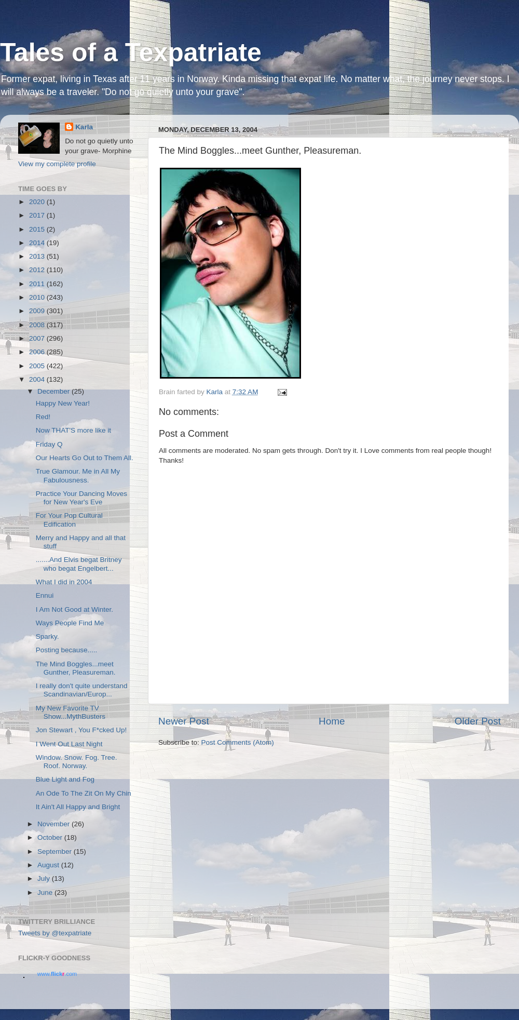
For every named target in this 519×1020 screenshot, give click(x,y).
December (54, 391)
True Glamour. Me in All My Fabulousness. (78, 475)
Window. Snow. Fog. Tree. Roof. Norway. (76, 762)
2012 (38, 270)
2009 (38, 311)
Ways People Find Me (70, 623)
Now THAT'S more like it (73, 430)
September (55, 851)
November (54, 824)
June (45, 892)
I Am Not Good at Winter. (74, 609)
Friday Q (49, 444)
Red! (43, 417)
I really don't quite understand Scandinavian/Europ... (82, 690)
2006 (38, 352)
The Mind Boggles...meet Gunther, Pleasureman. (76, 668)
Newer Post (183, 721)
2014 (38, 243)
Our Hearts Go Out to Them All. (84, 458)
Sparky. (47, 636)
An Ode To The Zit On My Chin (83, 793)
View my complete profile (57, 164)
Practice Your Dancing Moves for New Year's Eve (81, 498)
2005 (38, 366)
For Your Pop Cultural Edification (69, 520)
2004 (38, 379)
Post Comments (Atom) (237, 742)
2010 (38, 297)
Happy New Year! (63, 403)
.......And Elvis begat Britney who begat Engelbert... (79, 564)
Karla (84, 127)
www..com (57, 974)
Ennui (45, 595)
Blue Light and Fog (65, 779)
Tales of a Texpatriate (131, 52)
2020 (38, 202)
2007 (38, 338)
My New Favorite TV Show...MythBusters (70, 712)
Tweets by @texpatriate (54, 933)
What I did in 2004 (64, 582)
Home (332, 721)
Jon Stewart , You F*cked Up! (81, 730)
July (44, 878)
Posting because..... (67, 650)
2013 (38, 256)
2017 (38, 215)
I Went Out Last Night (69, 744)
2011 (38, 284)
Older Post (478, 721)
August (49, 865)
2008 (38, 325)
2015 (38, 229)
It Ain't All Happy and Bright (78, 807)
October (50, 837)
